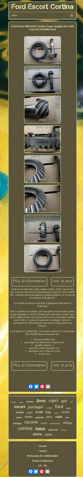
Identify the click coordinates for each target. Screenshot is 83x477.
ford (59, 406)
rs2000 (49, 408)
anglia (30, 412)
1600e (48, 434)
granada (56, 413)
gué (64, 400)
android (39, 417)
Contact (42, 451)
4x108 (39, 412)
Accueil (42, 446)
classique (17, 423)
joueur (68, 408)
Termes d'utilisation (42, 460)
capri (53, 400)
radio (58, 416)
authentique (55, 423)
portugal (35, 406)
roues (29, 416)
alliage (67, 423)
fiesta (14, 402)
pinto (49, 416)
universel (53, 429)
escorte (31, 422)
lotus (40, 428)
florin (41, 401)
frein (48, 412)
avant (65, 412)
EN (40, 465)
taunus (19, 417)
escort (19, 406)
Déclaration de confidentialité (42, 455)
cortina (25, 428)
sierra (37, 434)
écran (44, 423)
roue (67, 417)
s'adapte (21, 402)
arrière (20, 412)
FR (45, 465)
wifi (71, 402)
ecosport (64, 430)
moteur (30, 401)
